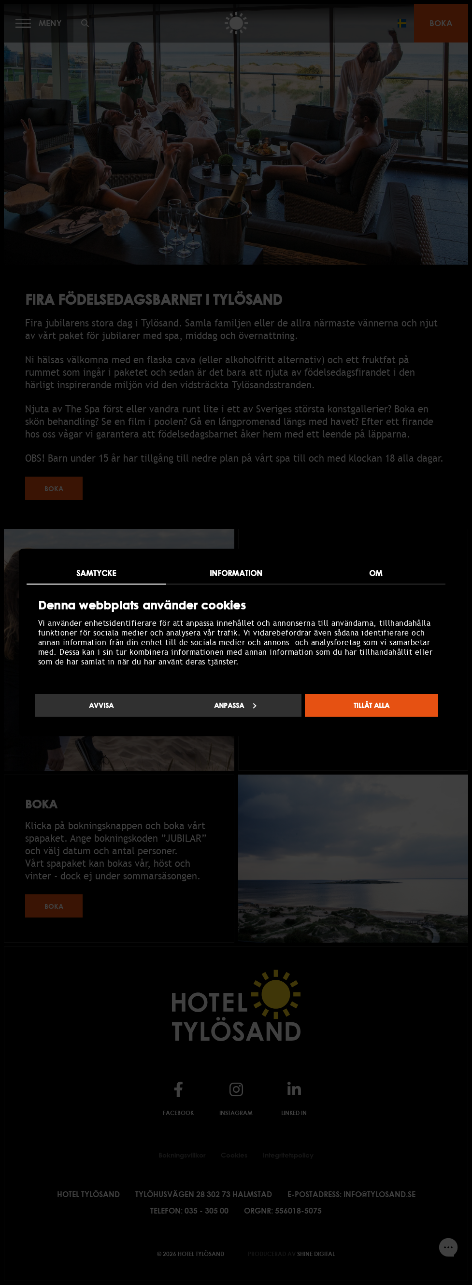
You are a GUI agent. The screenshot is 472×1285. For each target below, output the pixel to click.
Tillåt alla (371, 705)
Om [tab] (375, 573)
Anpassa (235, 705)
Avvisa (101, 705)
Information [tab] (236, 573)
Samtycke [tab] (96, 573)
